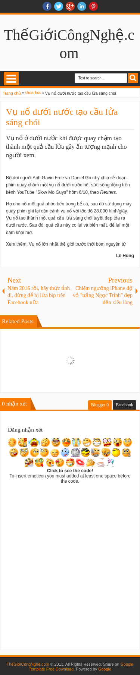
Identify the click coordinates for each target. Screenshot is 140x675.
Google (104, 669)
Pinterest (93, 6)
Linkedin (81, 6)
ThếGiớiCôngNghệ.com (28, 664)
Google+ (70, 6)
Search (133, 78)
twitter (58, 6)
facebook (47, 6)
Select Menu (11, 78)
